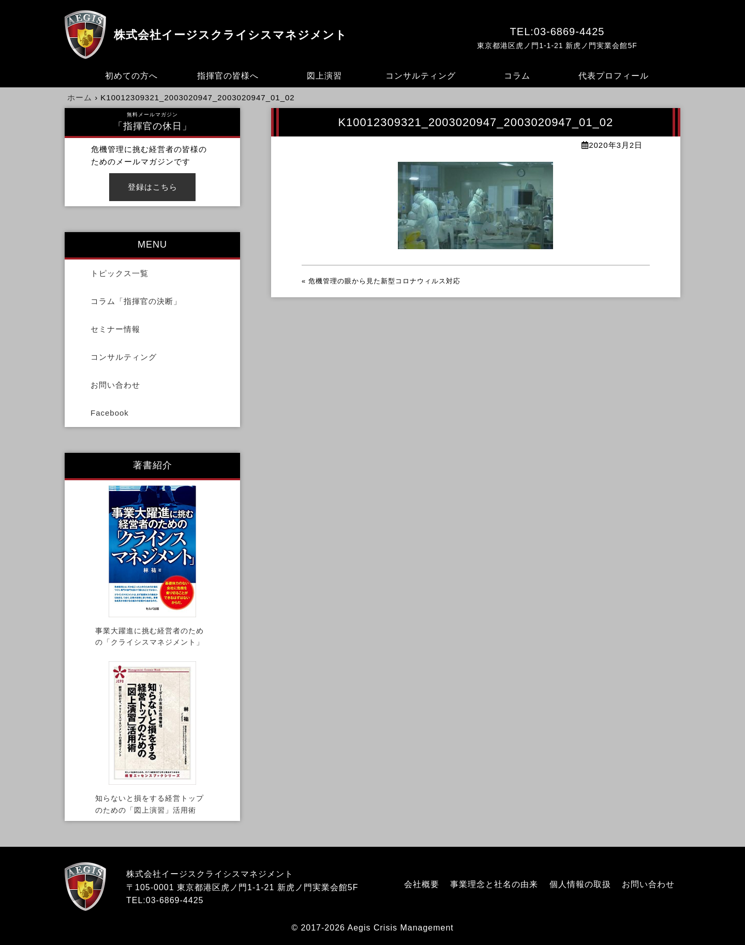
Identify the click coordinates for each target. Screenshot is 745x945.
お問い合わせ (115, 384)
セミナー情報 (115, 329)
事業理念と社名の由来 (494, 884)
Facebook (110, 412)
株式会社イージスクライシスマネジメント (230, 34)
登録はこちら (152, 186)
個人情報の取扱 (580, 884)
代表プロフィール (613, 75)
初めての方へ (131, 75)
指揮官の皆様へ (228, 75)
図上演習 (324, 75)
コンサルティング (420, 75)
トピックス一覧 (119, 273)
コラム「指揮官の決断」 (136, 301)
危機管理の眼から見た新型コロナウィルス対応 (384, 281)
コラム (517, 75)
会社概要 (421, 884)
